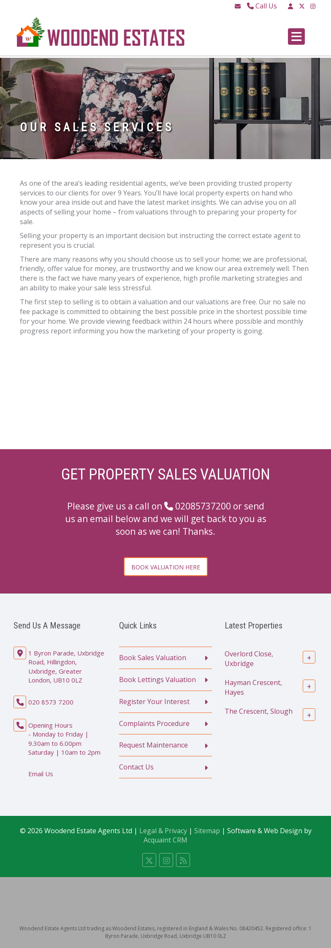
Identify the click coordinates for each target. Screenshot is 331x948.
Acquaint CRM (165, 840)
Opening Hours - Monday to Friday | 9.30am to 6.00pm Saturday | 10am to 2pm (64, 738)
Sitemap (207, 830)
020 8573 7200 (50, 702)
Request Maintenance (153, 745)
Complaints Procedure (154, 723)
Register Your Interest (154, 701)
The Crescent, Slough (259, 711)
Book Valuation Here (165, 567)
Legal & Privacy (163, 830)
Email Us (40, 773)
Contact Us (136, 767)
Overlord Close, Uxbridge (249, 658)
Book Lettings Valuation (157, 679)
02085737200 (203, 506)
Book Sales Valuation (152, 657)
